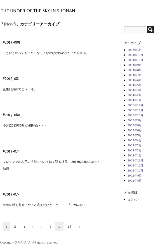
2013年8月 (135, 125)
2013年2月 (135, 150)
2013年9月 (135, 120)
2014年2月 (135, 95)
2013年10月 (135, 115)
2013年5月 (135, 135)
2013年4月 (135, 140)
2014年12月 (135, 55)
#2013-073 (11, 194)
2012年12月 (135, 160)
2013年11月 (135, 110)
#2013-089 (11, 42)
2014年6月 (135, 80)
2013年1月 (135, 155)
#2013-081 (11, 78)
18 (69, 226)
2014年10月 (135, 60)
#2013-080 (11, 115)
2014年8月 (135, 70)
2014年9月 (135, 65)
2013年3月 (135, 145)
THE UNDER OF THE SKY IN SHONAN (38, 10)
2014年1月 (135, 100)
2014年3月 (135, 90)
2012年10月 (135, 170)
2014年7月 (135, 75)
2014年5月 (135, 85)
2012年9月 (135, 175)
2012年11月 (135, 165)
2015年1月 (135, 50)
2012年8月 (135, 180)
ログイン (133, 199)
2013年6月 (135, 130)
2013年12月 (135, 105)
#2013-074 (11, 151)
